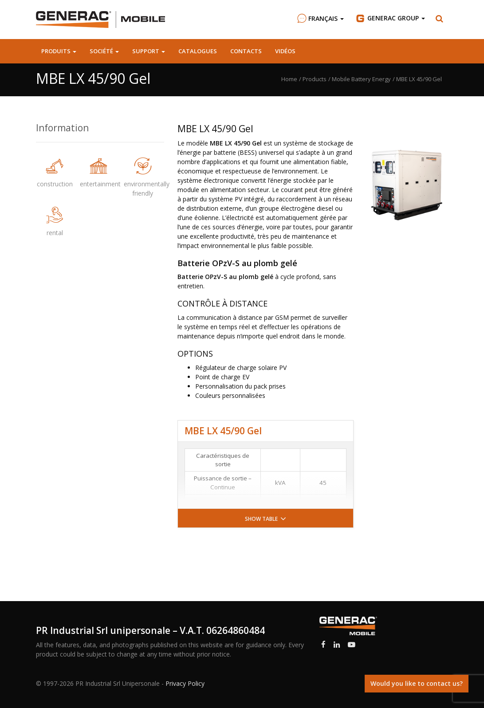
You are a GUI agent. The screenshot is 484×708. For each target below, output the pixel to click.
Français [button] (319, 18)
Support (148, 51)
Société (104, 51)
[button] (439, 18)
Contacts (246, 51)
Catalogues (197, 51)
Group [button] (389, 18)
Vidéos (285, 51)
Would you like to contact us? (416, 683)
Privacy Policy (185, 683)
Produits (58, 51)
